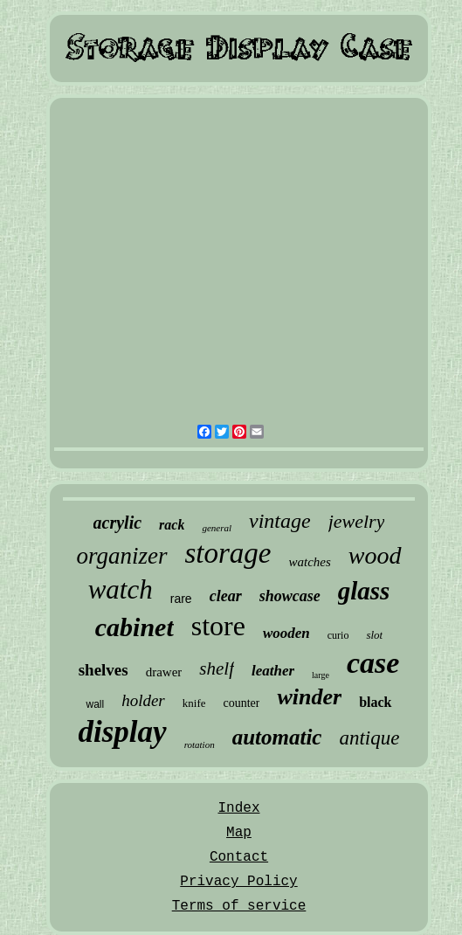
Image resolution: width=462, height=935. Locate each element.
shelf (216, 668)
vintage (280, 520)
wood (375, 555)
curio (338, 635)
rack (171, 524)
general (216, 528)
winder (309, 697)
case (373, 663)
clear (226, 596)
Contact (239, 857)
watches (310, 562)
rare (181, 599)
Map (239, 833)
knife (194, 703)
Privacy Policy (238, 882)
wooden (286, 633)
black (375, 702)
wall (95, 704)
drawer (164, 672)
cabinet (134, 627)
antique (369, 738)
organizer (121, 556)
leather (273, 670)
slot (374, 634)
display (123, 732)
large (320, 675)
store (218, 625)
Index (238, 808)
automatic (277, 737)
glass (364, 591)
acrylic (117, 522)
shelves (103, 670)
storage (228, 553)
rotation (199, 744)
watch (120, 589)
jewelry (356, 521)
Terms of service (239, 906)
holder (143, 700)
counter (241, 703)
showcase (290, 596)
